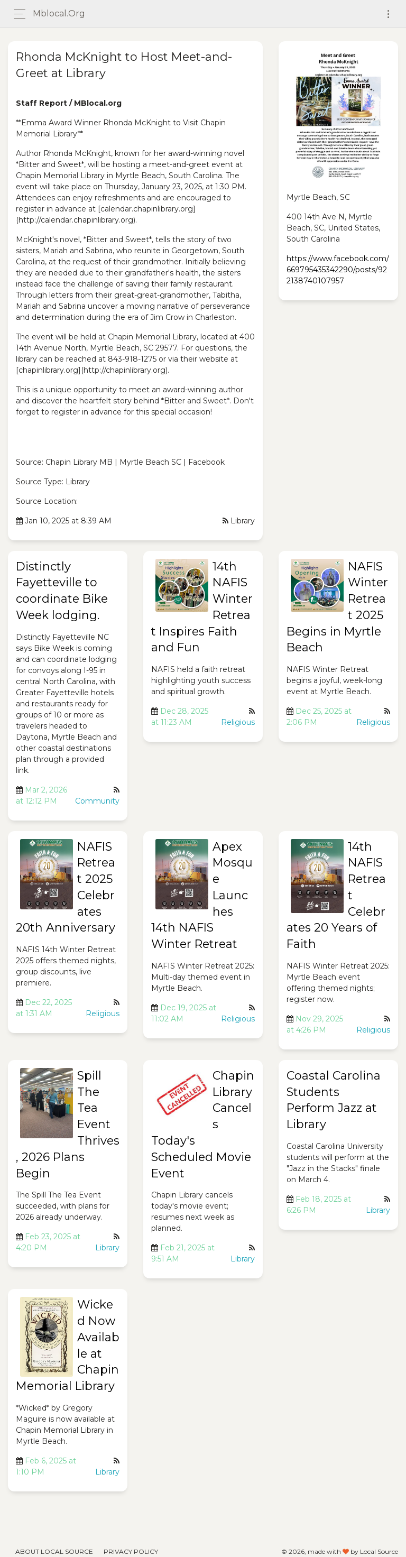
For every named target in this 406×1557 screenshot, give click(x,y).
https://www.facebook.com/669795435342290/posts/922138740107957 (338, 269)
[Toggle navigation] (388, 14)
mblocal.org (59, 13)
